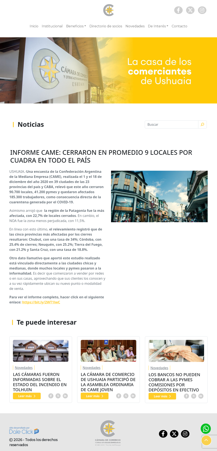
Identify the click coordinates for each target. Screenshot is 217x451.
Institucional (52, 26)
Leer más (26, 396)
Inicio (34, 26)
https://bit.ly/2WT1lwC (41, 302)
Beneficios (74, 26)
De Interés (157, 26)
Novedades (135, 26)
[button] (206, 440)
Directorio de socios (105, 26)
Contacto (179, 26)
